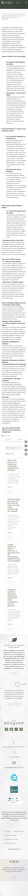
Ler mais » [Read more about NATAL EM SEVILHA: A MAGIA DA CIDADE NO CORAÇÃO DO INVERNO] (10, 487)
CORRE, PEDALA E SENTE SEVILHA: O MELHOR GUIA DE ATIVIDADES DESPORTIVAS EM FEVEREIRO (13, 553)
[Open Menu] (2, 2)
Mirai (20, 849)
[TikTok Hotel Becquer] (21, 729)
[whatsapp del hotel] (26, 450)
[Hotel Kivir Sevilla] (14, 862)
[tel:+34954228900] (14, 752)
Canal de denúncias (9, 843)
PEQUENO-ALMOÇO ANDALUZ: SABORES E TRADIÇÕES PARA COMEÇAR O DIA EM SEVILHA (12, 598)
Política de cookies (18, 831)
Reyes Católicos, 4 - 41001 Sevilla (14, 747)
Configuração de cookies (11, 839)
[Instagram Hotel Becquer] (7, 729)
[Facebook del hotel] (26, 441)
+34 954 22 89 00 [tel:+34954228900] (14, 757)
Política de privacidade (10, 835)
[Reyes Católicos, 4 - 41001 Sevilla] (14, 742)
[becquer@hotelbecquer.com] (14, 762)
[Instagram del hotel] (26, 446)
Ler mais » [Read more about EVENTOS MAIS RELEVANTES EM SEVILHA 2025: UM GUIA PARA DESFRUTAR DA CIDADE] (10, 532)
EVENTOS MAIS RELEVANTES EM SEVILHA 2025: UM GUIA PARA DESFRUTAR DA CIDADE (13, 505)
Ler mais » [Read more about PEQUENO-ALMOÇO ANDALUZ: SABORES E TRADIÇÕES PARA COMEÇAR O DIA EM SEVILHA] (10, 624)
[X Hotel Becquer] (16, 729)
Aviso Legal (7, 831)
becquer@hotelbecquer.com (14, 767)
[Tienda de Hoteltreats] (26, 454)
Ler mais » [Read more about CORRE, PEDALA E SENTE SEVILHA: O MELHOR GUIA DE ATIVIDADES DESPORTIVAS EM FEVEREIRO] (10, 577)
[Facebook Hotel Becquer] (11, 729)
